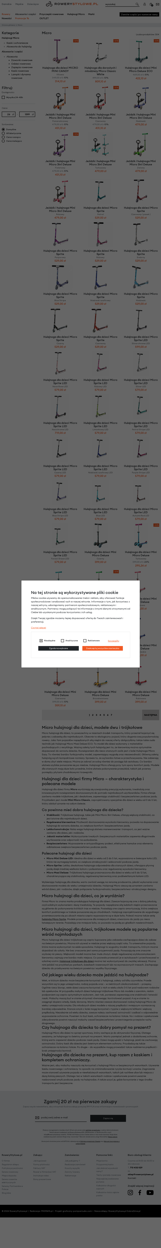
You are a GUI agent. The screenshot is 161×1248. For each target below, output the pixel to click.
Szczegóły (113, 640)
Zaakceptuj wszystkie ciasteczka (102, 648)
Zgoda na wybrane (58, 648)
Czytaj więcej (38, 627)
